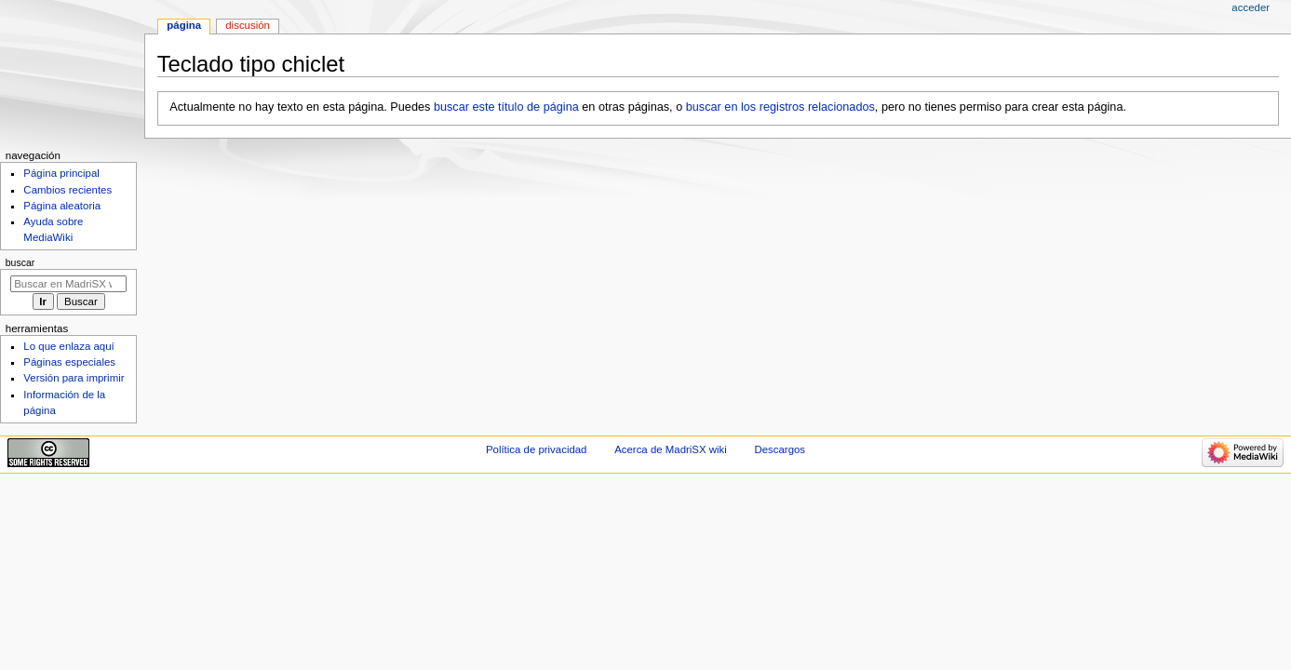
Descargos (779, 449)
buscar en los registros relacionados (780, 107)
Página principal (61, 173)
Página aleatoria (62, 205)
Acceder (1250, 7)
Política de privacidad (536, 449)
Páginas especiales (69, 362)
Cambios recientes (67, 189)
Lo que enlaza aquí (68, 346)
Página (184, 25)
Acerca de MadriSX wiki (670, 449)
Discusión (247, 25)
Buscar (20, 262)
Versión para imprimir (73, 377)
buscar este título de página (506, 107)
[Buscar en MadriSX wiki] (68, 283)
